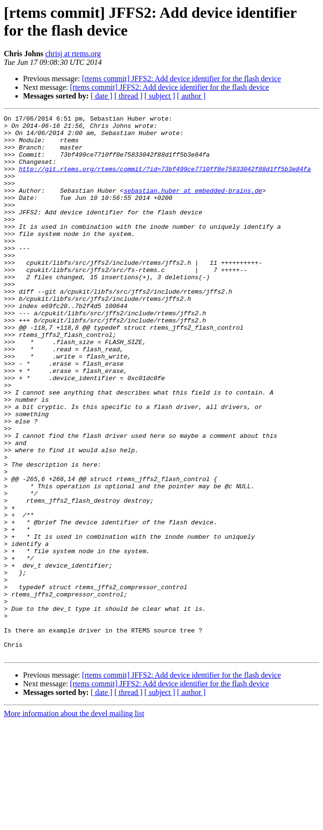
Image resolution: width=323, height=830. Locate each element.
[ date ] (101, 96)
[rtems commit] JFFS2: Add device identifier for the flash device (181, 78)
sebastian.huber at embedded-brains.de (193, 206)
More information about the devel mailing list (74, 822)
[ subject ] (159, 96)
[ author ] (191, 96)
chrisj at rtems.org (73, 54)
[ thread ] (128, 96)
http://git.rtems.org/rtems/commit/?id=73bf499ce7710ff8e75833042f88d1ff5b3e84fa (165, 180)
